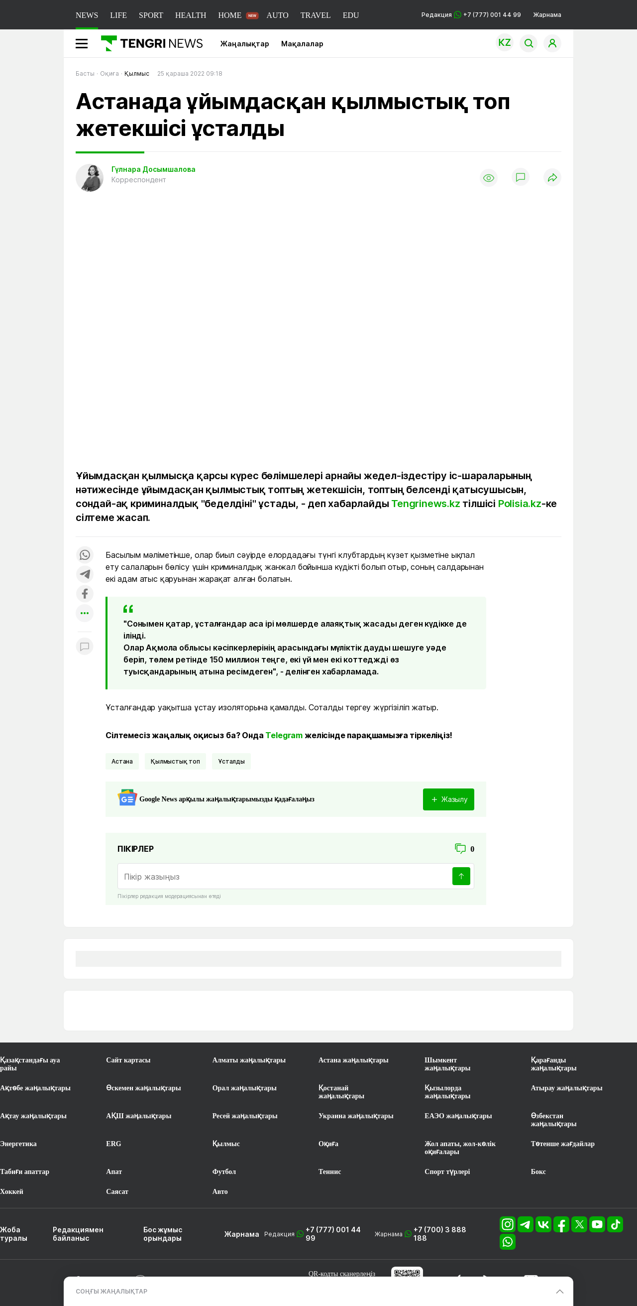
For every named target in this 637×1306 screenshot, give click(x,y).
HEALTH (191, 15)
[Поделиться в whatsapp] (85, 555)
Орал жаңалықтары (244, 1088)
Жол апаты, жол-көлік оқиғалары (460, 1148)
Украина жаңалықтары (356, 1116)
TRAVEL (316, 15)
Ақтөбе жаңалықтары (35, 1088)
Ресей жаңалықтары (245, 1116)
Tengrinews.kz (425, 504)
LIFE (118, 15)
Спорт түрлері (447, 1171)
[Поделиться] (552, 178)
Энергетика (18, 1144)
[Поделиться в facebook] (85, 594)
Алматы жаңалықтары (249, 1060)
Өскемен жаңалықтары (143, 1088)
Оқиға (328, 1144)
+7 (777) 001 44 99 (333, 1233)
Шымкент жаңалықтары (447, 1064)
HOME (229, 15)
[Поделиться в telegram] (85, 575)
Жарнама (547, 14)
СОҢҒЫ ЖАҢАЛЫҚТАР (111, 1291)
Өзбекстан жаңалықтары (554, 1120)
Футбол (224, 1171)
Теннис (329, 1171)
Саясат (117, 1191)
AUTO (278, 15)
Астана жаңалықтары (353, 1060)
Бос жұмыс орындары (162, 1233)
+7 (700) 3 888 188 (440, 1233)
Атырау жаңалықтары (567, 1088)
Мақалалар (302, 43)
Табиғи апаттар (24, 1171)
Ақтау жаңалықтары (33, 1116)
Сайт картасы (128, 1060)
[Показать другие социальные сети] (85, 614)
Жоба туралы (13, 1233)
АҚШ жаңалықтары (138, 1116)
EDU (351, 15)
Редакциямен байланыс (78, 1233)
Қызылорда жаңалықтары (447, 1092)
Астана (122, 761)
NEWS (87, 15)
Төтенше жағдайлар (563, 1144)
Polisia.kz (519, 504)
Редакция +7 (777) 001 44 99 (471, 14)
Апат (114, 1171)
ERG (113, 1144)
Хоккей (11, 1191)
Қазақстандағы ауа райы (30, 1064)
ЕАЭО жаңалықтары (458, 1116)
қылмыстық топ (175, 761)
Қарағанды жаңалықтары (554, 1064)
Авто (220, 1191)
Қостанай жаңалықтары (341, 1092)
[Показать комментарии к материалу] (85, 646)
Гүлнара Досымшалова (153, 169)
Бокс (538, 1171)
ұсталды (231, 761)
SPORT (151, 15)
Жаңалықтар (244, 43)
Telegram (284, 735)
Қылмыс (226, 1144)
